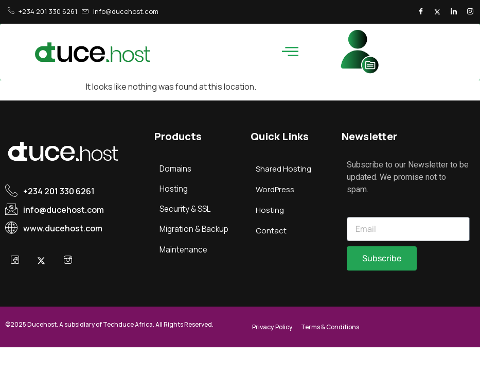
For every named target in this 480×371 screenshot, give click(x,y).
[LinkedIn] (452, 12)
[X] (43, 260)
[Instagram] (469, 12)
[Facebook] (417, 12)
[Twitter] (434, 12)
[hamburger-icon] (289, 52)
